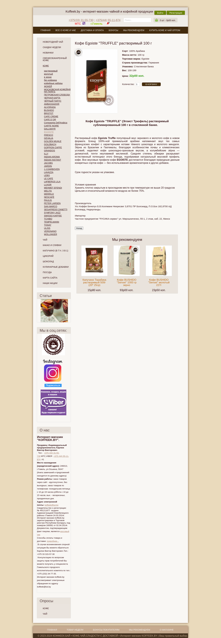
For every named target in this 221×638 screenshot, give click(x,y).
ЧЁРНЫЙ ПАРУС (52, 101)
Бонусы (113, 30)
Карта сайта (50, 278)
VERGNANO (50, 231)
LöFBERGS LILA (52, 181)
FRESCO (48, 135)
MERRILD (49, 194)
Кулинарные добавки (56, 267)
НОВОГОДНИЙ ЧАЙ (53, 42)
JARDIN (48, 166)
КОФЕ (46, 608)
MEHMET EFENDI (53, 188)
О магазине (110, 37)
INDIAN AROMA (52, 157)
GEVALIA (48, 138)
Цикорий (48, 256)
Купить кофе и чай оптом (164, 30)
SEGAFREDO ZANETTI (55, 209)
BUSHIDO (49, 110)
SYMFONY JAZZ (52, 212)
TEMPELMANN (51, 222)
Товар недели (75, 630)
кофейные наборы (53, 83)
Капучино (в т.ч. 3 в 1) (55, 250)
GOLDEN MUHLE (52, 141)
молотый (48, 74)
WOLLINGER (50, 234)
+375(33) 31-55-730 (81, 20)
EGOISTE (49, 132)
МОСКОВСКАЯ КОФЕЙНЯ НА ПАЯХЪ (57, 90)
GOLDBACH (50, 144)
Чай (45, 240)
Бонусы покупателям (106, 630)
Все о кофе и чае (65, 30)
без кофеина (50, 80)
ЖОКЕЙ (48, 86)
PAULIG (48, 200)
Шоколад (48, 261)
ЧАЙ (45, 614)
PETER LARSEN (52, 203)
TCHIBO (48, 219)
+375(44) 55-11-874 (108, 20)
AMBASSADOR (51, 104)
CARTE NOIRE (51, 126)
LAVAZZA (48, 172)
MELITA (48, 191)
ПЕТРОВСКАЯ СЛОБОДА (57, 95)
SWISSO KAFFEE (53, 215)
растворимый (50, 71)
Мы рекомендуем (133, 30)
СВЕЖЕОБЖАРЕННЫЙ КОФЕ (55, 59)
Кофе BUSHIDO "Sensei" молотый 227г (159, 282)
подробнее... (53, 541)
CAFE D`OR (50, 119)
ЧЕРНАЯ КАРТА (52, 98)
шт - (168, 20)
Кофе (46, 66)
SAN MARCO (50, 206)
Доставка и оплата (92, 30)
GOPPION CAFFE (53, 147)
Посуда (47, 272)
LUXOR (47, 184)
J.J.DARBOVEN (52, 169)
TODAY (47, 225)
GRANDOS (49, 150)
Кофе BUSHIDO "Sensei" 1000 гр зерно (127, 282)
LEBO (47, 175)
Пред (38, 310)
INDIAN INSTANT (52, 160)
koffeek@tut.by (51, 505)
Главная (45, 30)
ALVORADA (50, 107)
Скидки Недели (52, 47)
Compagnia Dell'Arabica (55, 122)
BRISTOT (48, 113)
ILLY (46, 153)
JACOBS (48, 163)
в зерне (48, 77)
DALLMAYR (49, 129)
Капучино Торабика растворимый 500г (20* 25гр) (94, 282)
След (69, 310)
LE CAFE (48, 178)
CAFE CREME (51, 116)
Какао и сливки (52, 245)
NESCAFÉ (49, 197)
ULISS (47, 228)
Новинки (48, 52)
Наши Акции (50, 283)
